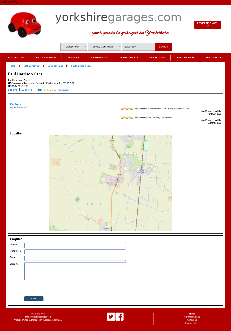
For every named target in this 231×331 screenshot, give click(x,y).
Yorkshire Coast (100, 57)
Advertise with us (192, 316)
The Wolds (73, 57)
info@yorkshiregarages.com (38, 316)
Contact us (192, 319)
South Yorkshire (185, 57)
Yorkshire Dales (16, 57)
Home (192, 313)
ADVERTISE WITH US (207, 25)
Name (13, 244)
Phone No (15, 250)
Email (13, 257)
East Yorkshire (157, 57)
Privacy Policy (192, 323)
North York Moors (46, 57)
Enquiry (14, 263)
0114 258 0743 (38, 313)
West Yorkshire (214, 57)
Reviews (16, 104)
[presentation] (48, 288)
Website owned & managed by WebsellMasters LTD (38, 319)
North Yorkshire (129, 57)
